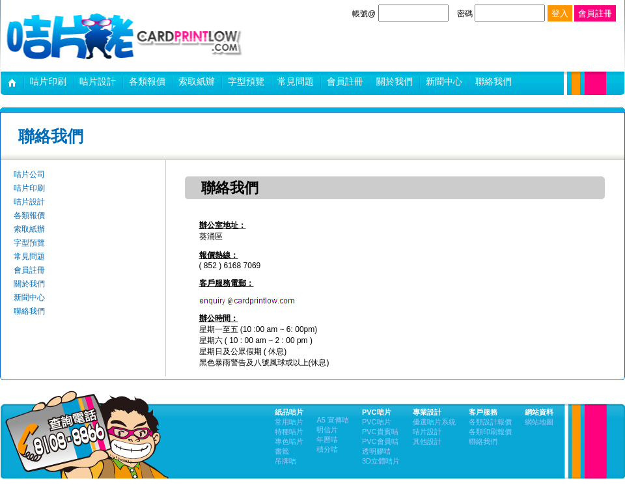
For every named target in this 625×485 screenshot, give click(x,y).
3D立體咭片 (381, 461)
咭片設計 (97, 81)
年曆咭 (327, 439)
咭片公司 (12, 84)
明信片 (327, 430)
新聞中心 (444, 81)
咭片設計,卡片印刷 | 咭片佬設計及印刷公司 (124, 35)
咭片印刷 (48, 81)
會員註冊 (345, 81)
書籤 (282, 451)
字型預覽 (246, 81)
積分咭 (327, 449)
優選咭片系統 (434, 422)
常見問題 (295, 81)
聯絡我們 (493, 81)
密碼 (502, 13)
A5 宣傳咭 (332, 420)
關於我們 (394, 81)
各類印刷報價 (490, 432)
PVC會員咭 (380, 441)
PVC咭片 (376, 422)
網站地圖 (539, 422)
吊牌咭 (285, 461)
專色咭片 (289, 441)
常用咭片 (289, 422)
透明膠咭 (376, 451)
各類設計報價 (490, 422)
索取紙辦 (196, 81)
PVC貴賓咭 (380, 432)
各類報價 (147, 81)
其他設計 (427, 441)
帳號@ (400, 13)
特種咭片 (289, 432)
